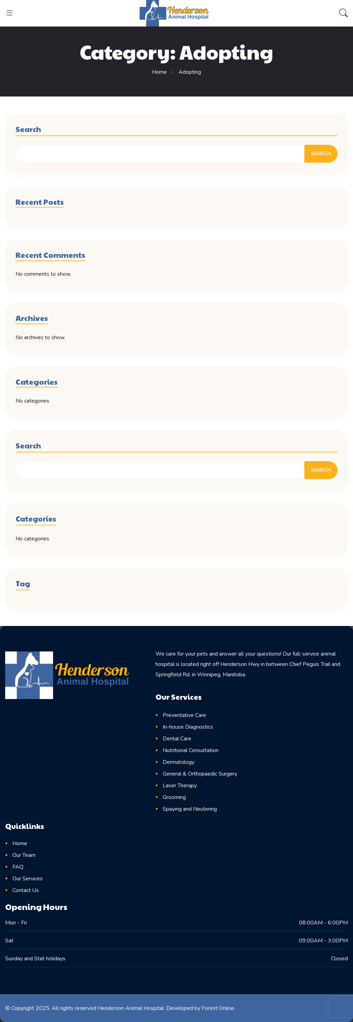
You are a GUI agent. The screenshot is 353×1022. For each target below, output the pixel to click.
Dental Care (177, 738)
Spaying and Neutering (190, 809)
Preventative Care (184, 715)
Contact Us (25, 890)
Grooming (174, 797)
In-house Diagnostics (188, 727)
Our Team (24, 855)
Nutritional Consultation (191, 750)
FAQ (17, 867)
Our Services (27, 878)
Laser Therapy (180, 785)
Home (19, 843)
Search (28, 129)
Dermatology (178, 762)
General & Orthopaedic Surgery (200, 774)
